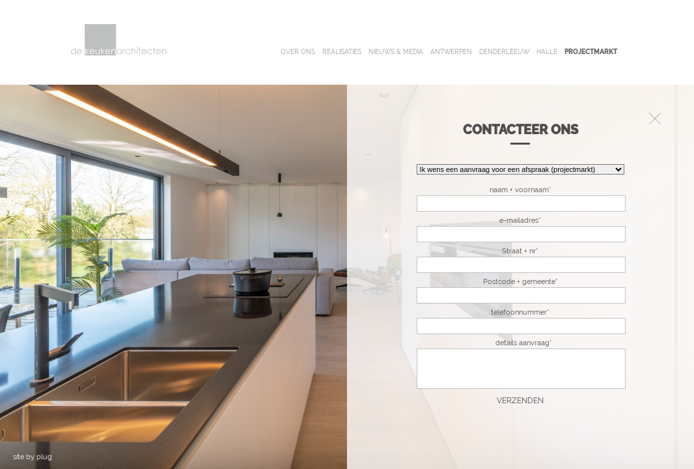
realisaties (341, 51)
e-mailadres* (520, 220)
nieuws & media (395, 51)
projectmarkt (590, 51)
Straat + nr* (520, 251)
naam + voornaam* (520, 190)
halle (546, 51)
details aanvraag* (523, 343)
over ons (298, 51)
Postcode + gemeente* (520, 281)
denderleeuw (504, 51)
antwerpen (451, 51)
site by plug (32, 457)
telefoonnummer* (520, 312)
